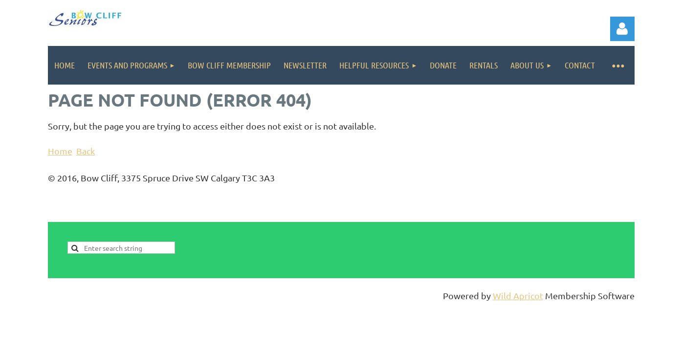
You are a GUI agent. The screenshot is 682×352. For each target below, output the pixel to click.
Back (85, 151)
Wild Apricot (518, 295)
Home (60, 151)
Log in (622, 29)
